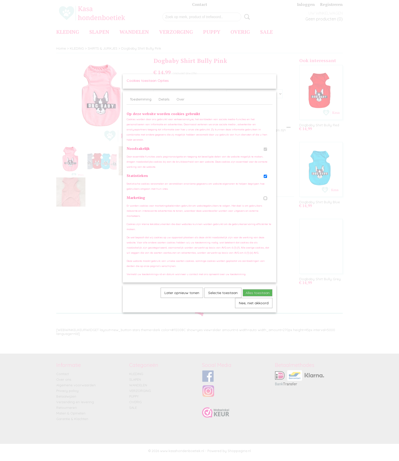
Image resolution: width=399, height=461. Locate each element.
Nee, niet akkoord (254, 308)
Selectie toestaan (223, 298)
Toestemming (140, 104)
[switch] (265, 154)
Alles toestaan (258, 298)
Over (180, 104)
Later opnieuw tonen (181, 298)
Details (164, 104)
